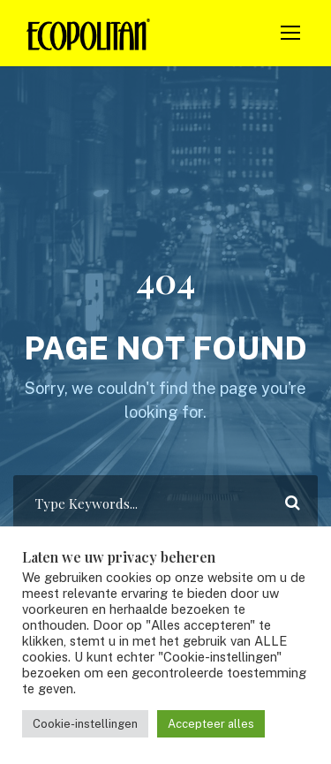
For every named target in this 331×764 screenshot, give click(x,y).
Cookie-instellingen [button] (85, 723)
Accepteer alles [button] (211, 723)
